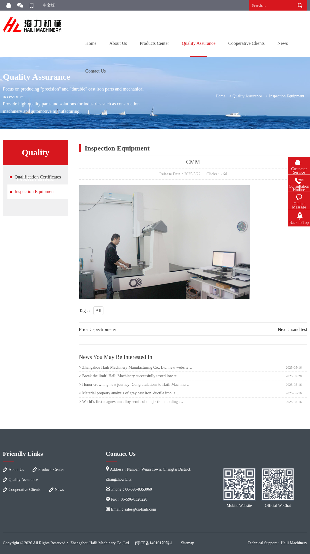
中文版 (49, 5)
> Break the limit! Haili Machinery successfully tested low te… (130, 376)
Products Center (154, 43)
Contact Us (95, 71)
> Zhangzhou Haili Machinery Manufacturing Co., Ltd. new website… (135, 367)
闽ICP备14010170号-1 (154, 543)
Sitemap (187, 543)
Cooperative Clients (246, 43)
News (282, 43)
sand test (299, 329)
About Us (118, 43)
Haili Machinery (294, 543)
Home (91, 43)
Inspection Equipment (286, 96)
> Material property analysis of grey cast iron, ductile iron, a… (129, 393)
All (98, 310)
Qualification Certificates (38, 176)
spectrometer (104, 329)
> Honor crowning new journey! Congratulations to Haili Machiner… (135, 384)
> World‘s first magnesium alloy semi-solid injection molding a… (132, 402)
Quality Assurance (198, 43)
